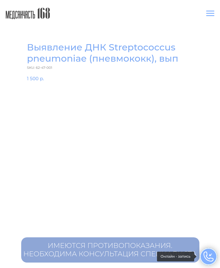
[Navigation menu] (210, 13)
